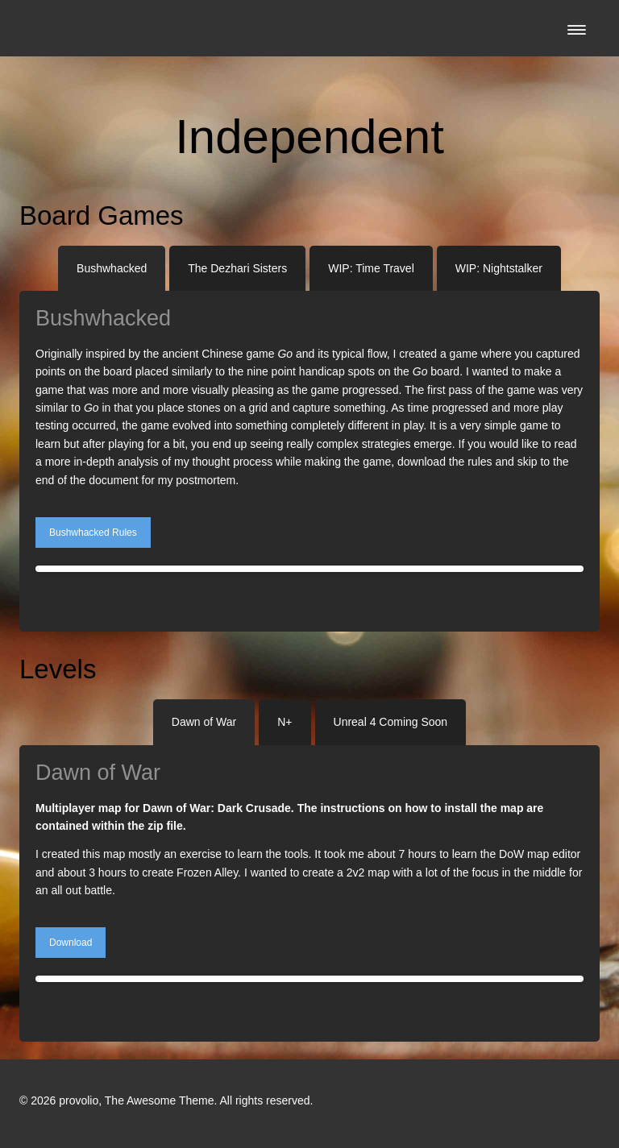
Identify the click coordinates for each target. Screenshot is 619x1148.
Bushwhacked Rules (93, 532)
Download (70, 942)
